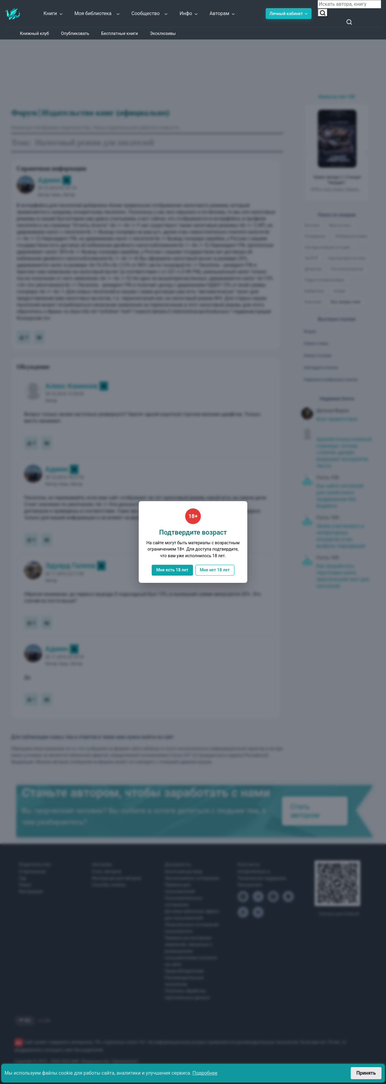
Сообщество (149, 13)
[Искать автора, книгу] (323, 12)
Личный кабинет (289, 13)
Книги (53, 13)
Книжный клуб (34, 33)
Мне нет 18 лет (215, 569)
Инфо (188, 13)
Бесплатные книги (119, 33)
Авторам (223, 13)
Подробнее (204, 1073)
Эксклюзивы (163, 33)
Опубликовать (75, 33)
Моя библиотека (97, 13)
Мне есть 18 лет (172, 569)
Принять (366, 1073)
